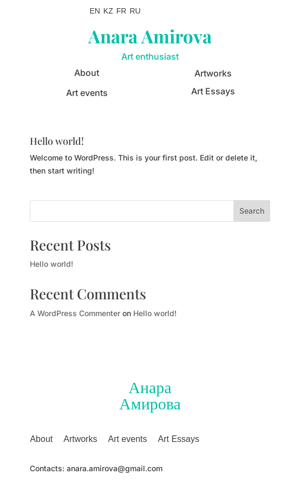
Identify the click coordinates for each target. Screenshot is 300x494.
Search (251, 210)
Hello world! (57, 140)
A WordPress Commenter (75, 313)
